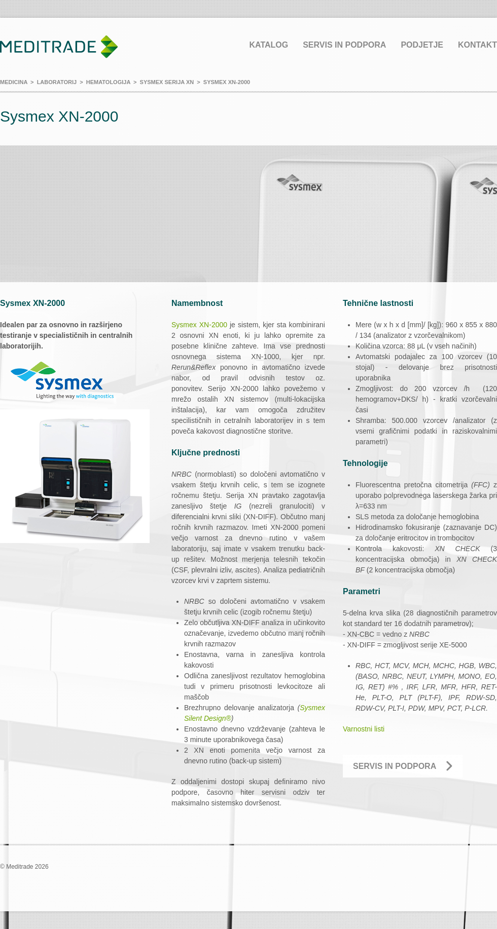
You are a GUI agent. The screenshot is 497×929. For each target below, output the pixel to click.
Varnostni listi (363, 729)
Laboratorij (57, 82)
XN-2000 (213, 325)
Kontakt (477, 45)
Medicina (13, 82)
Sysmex (185, 325)
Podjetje (422, 45)
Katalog (268, 45)
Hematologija (108, 82)
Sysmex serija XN (167, 82)
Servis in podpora (344, 45)
